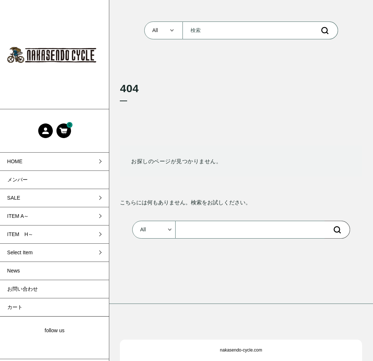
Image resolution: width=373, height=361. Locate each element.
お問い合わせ (22, 289)
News (13, 271)
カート (15, 307)
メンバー (17, 180)
